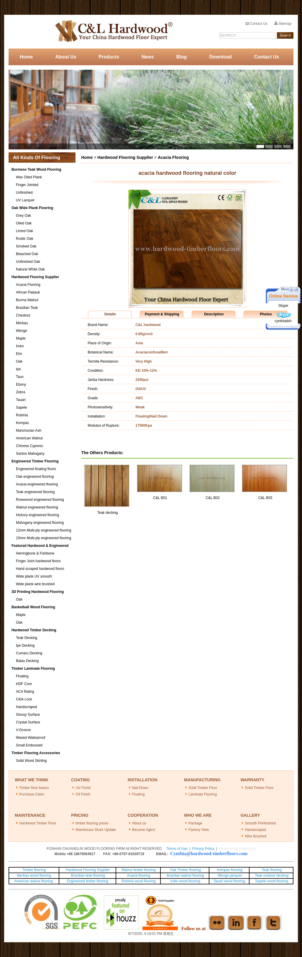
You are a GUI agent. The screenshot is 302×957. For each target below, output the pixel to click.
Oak (19, 361)
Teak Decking (26, 638)
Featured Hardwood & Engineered (40, 546)
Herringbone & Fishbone (35, 553)
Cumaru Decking (29, 653)
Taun (20, 377)
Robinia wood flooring (138, 881)
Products (109, 56)
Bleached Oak (27, 254)
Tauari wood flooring (229, 881)
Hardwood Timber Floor (37, 823)
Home (26, 56)
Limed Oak (24, 231)
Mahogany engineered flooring (40, 523)
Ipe (18, 369)
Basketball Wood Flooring (33, 607)
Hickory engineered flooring (37, 515)
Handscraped (26, 707)
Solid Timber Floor (202, 788)
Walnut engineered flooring (37, 507)
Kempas (22, 423)
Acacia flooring (138, 875)
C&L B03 (265, 498)
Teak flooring (272, 870)
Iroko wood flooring (185, 881)
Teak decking (107, 513)
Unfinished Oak (28, 262)
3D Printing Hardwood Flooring (38, 592)
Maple (21, 338)
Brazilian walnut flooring (185, 875)
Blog (181, 56)
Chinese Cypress (29, 446)
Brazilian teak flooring (87, 875)
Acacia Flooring (28, 285)
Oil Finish (83, 794)
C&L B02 (213, 498)
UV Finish (83, 788)
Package (195, 823)
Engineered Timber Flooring (35, 461)
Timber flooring (34, 870)
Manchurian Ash (28, 430)
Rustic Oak (24, 239)
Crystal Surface (28, 722)
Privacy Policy (203, 849)
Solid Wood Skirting (31, 761)
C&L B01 (160, 498)
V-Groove (23, 730)
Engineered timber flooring (87, 881)
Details (110, 314)
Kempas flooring (229, 870)
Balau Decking (27, 661)
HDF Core (24, 684)
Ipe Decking (25, 645)
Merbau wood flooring (34, 875)
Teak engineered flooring (35, 492)
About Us (65, 56)
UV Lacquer (25, 200)
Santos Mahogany (30, 453)
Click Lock (24, 699)
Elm (19, 354)
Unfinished (24, 192)
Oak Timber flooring (185, 870)
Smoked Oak (26, 246)
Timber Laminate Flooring (33, 668)
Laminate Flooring (202, 794)
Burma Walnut (27, 300)
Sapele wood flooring (271, 881)
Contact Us (256, 24)
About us (139, 823)
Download (220, 56)
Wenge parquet (230, 875)
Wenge (21, 331)
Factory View (198, 830)
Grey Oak (23, 215)
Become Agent (143, 830)
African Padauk (28, 292)
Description (214, 314)
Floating (22, 676)
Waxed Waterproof (30, 738)
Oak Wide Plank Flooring (32, 208)
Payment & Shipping (162, 314)
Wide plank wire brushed (35, 584)
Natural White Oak (30, 269)
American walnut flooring (34, 881)
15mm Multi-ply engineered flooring (43, 538)
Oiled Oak (24, 223)
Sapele (21, 407)
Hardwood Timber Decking (34, 630)
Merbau (22, 323)
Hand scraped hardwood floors (40, 569)
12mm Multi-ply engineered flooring (43, 530)
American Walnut (29, 438)
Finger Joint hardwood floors (38, 561)
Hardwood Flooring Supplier (35, 277)
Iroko (20, 346)
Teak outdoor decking (271, 875)
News (148, 56)
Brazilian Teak (27, 308)
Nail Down (140, 788)
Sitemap (282, 24)
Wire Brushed (255, 836)
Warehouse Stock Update (96, 830)
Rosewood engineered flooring (40, 500)
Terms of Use (177, 849)
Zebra (20, 392)
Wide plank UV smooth (34, 576)
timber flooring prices (92, 823)
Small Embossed (29, 745)
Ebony (21, 384)
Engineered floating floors (36, 469)
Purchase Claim (31, 794)
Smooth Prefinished (260, 823)
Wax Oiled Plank (29, 177)
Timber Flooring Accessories (36, 753)
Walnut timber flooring (139, 870)
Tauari (21, 400)
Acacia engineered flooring (37, 484)
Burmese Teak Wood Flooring (36, 169)
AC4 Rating (25, 691)
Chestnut (23, 315)
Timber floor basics (34, 788)
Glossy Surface (28, 715)
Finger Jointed (27, 185)
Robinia (22, 415)
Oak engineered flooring (35, 477)
